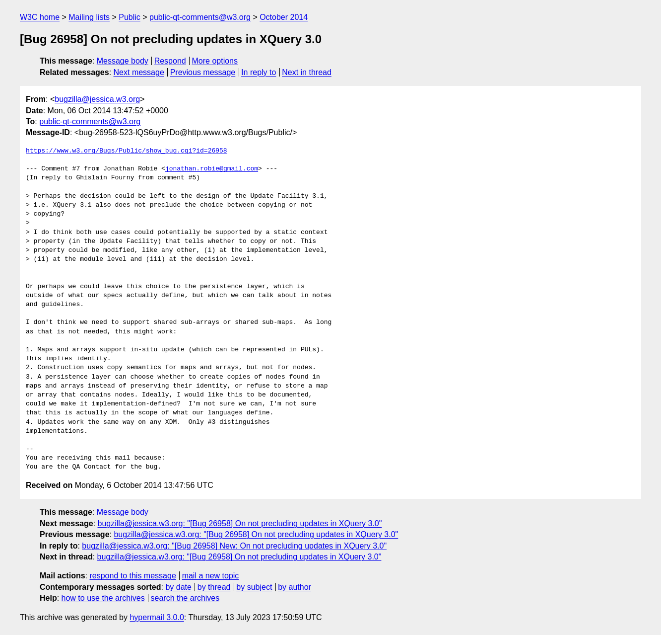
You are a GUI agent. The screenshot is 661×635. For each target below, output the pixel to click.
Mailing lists (89, 17)
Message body (122, 61)
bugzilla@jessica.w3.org (97, 99)
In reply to (258, 72)
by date (178, 587)
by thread (214, 587)
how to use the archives (103, 598)
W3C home (40, 17)
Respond (170, 61)
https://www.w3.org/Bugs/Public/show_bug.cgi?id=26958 (126, 151)
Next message (139, 72)
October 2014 (284, 17)
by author (294, 587)
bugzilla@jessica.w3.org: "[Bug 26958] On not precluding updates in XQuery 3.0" (240, 523)
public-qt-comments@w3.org (200, 17)
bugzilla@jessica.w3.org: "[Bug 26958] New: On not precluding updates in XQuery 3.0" (234, 546)
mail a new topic (210, 575)
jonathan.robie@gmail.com (211, 168)
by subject (254, 587)
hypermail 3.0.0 (157, 617)
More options (215, 61)
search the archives (185, 598)
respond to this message (132, 575)
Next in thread (306, 72)
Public (129, 17)
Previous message (203, 72)
